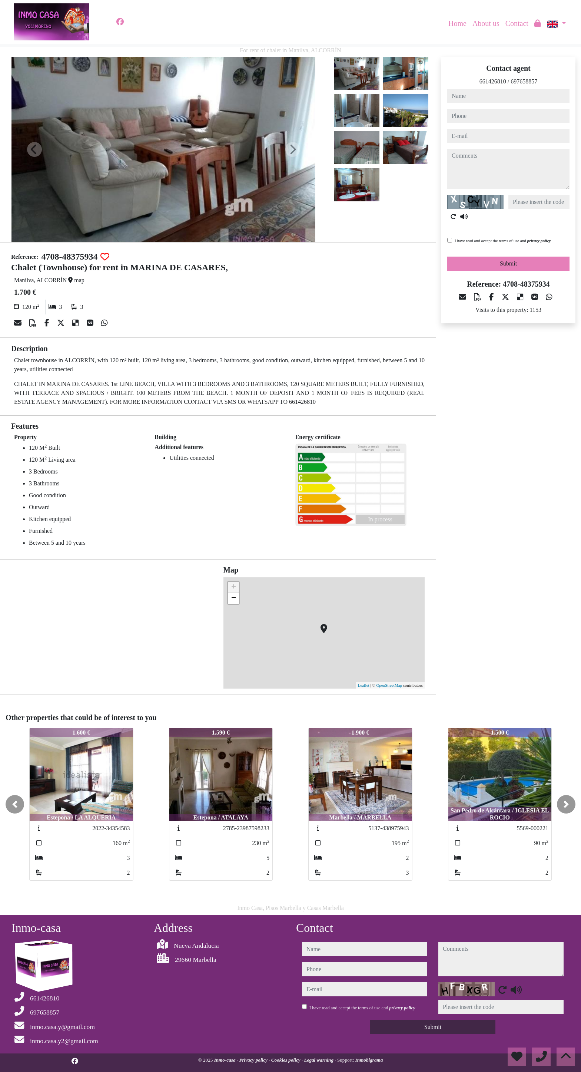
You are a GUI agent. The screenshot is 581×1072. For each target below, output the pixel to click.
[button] (15, 804)
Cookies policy (286, 1060)
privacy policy (539, 240)
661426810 (492, 81)
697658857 (524, 81)
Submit (508, 263)
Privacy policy (254, 1060)
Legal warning (319, 1060)
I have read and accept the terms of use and (503, 240)
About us (485, 23)
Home (457, 23)
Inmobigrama (369, 1060)
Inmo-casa (225, 1060)
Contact (516, 23)
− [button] (233, 598)
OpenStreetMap (389, 685)
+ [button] (233, 587)
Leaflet (363, 685)
